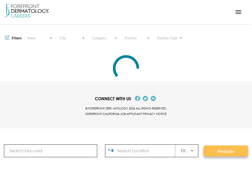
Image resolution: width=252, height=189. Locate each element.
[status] (126, 68)
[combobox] (50, 150)
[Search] (226, 150)
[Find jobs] (226, 150)
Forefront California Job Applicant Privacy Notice (126, 113)
